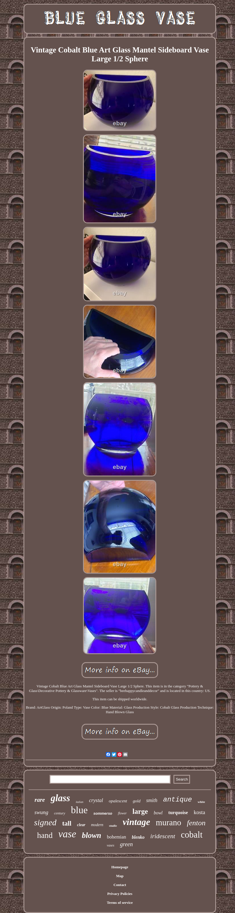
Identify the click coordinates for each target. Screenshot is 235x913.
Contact (119, 885)
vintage (136, 822)
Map (119, 876)
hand (44, 835)
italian (79, 801)
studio (113, 825)
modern (97, 825)
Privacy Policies (120, 894)
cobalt (192, 835)
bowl (158, 812)
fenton (196, 823)
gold (137, 801)
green (126, 844)
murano (168, 822)
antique (177, 799)
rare (40, 799)
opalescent (118, 801)
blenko (138, 837)
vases (110, 845)
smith (151, 800)
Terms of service (120, 902)
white (201, 801)
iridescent (162, 836)
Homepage (119, 867)
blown (91, 835)
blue (79, 810)
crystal (96, 800)
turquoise (178, 812)
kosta (199, 812)
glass (60, 798)
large (140, 811)
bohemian (116, 837)
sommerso (102, 813)
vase (67, 834)
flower (122, 813)
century (59, 813)
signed (45, 822)
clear (81, 825)
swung (41, 812)
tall (66, 823)
